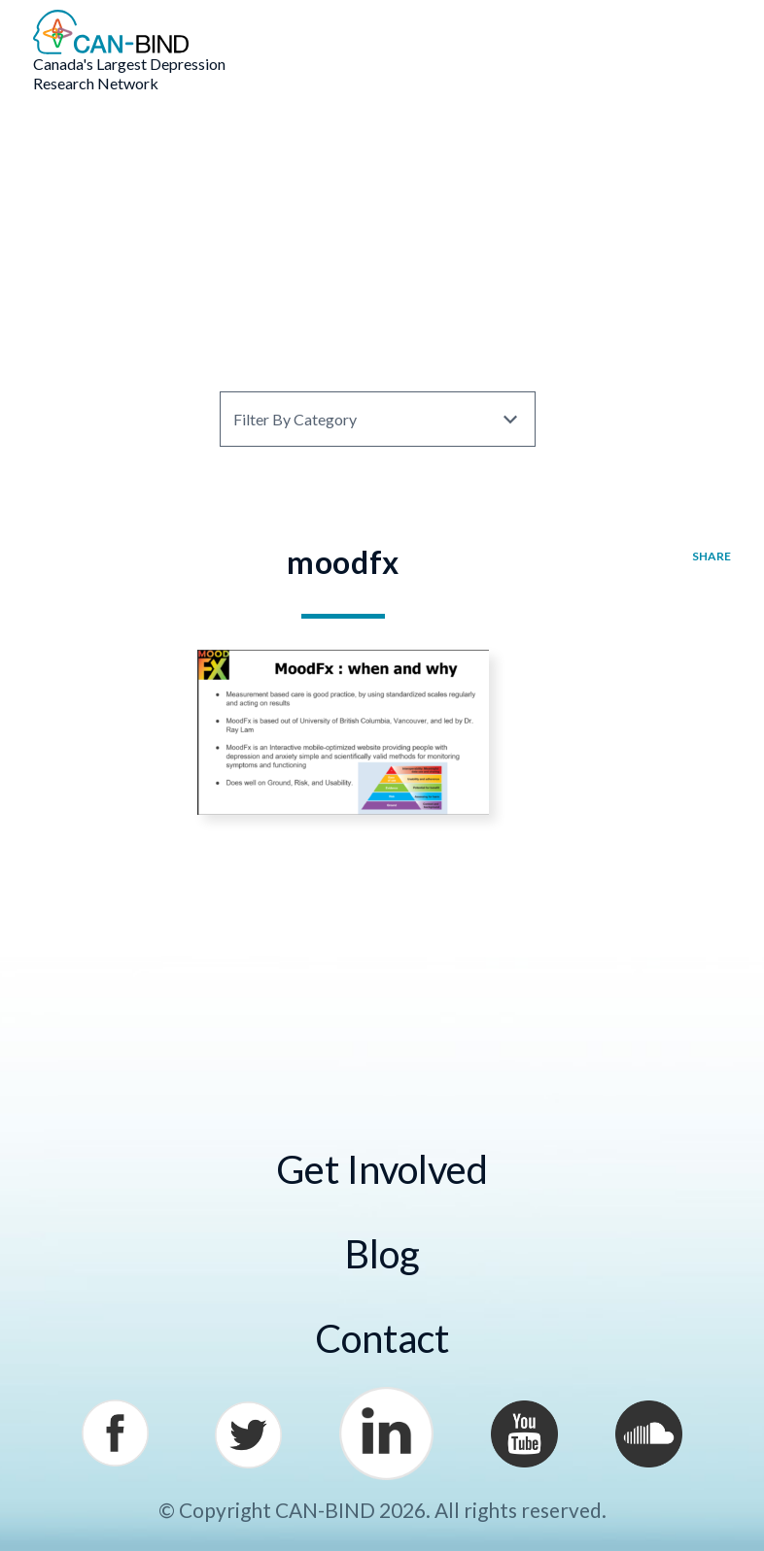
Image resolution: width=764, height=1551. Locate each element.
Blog (382, 1254)
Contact (382, 1338)
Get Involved (382, 1169)
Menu (703, 35)
